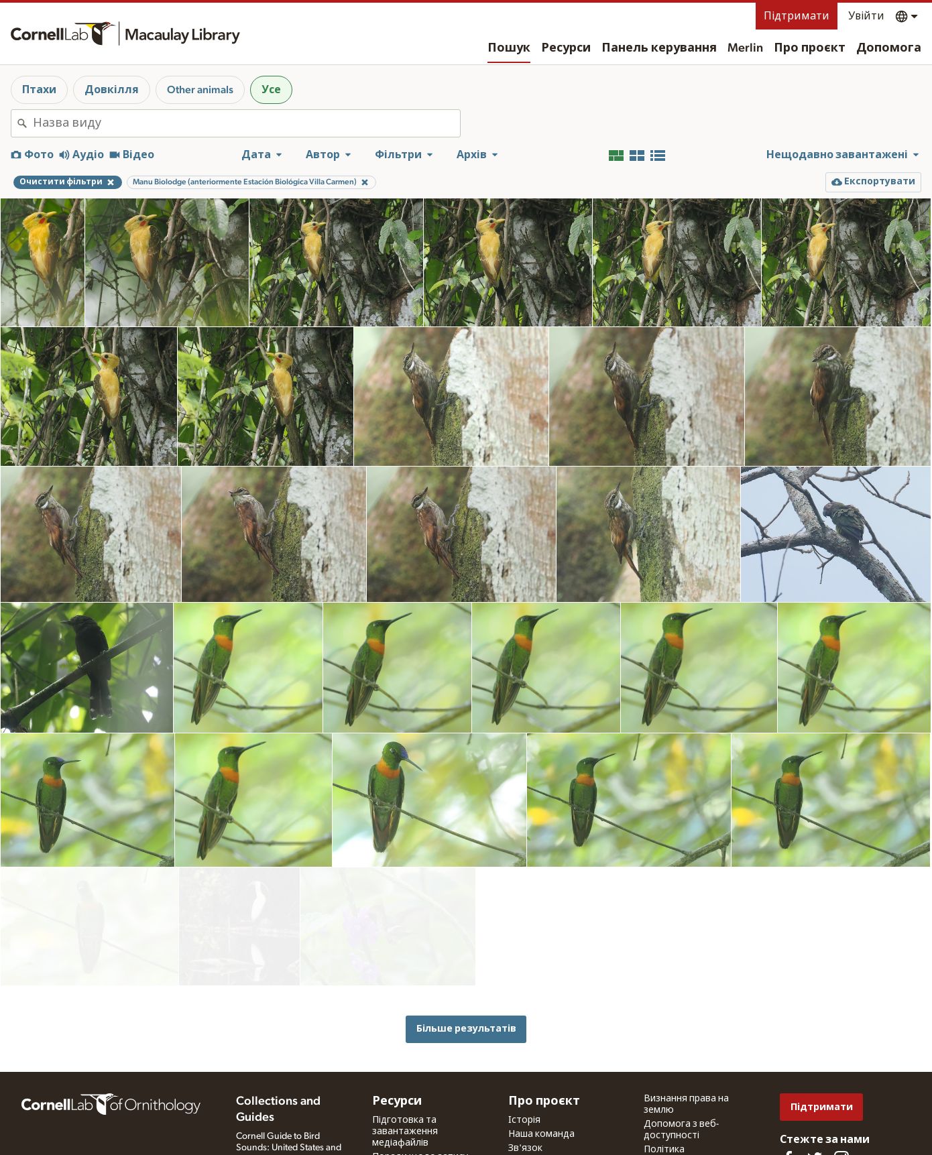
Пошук (508, 48)
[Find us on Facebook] (788, 1104)
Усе (271, 89)
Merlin (745, 48)
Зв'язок (525, 1094)
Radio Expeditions (272, 1118)
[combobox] (246, 123)
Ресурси (566, 48)
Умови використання (691, 1120)
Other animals (200, 89)
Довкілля (111, 89)
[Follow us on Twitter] (815, 1104)
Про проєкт (810, 48)
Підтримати (796, 16)
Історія (524, 1066)
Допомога (888, 48)
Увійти (866, 16)
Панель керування (659, 48)
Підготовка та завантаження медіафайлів (405, 1077)
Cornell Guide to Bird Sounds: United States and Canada (288, 1093)
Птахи (39, 89)
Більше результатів (466, 974)
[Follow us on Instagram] (841, 1104)
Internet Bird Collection (282, 1133)
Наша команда (541, 1080)
